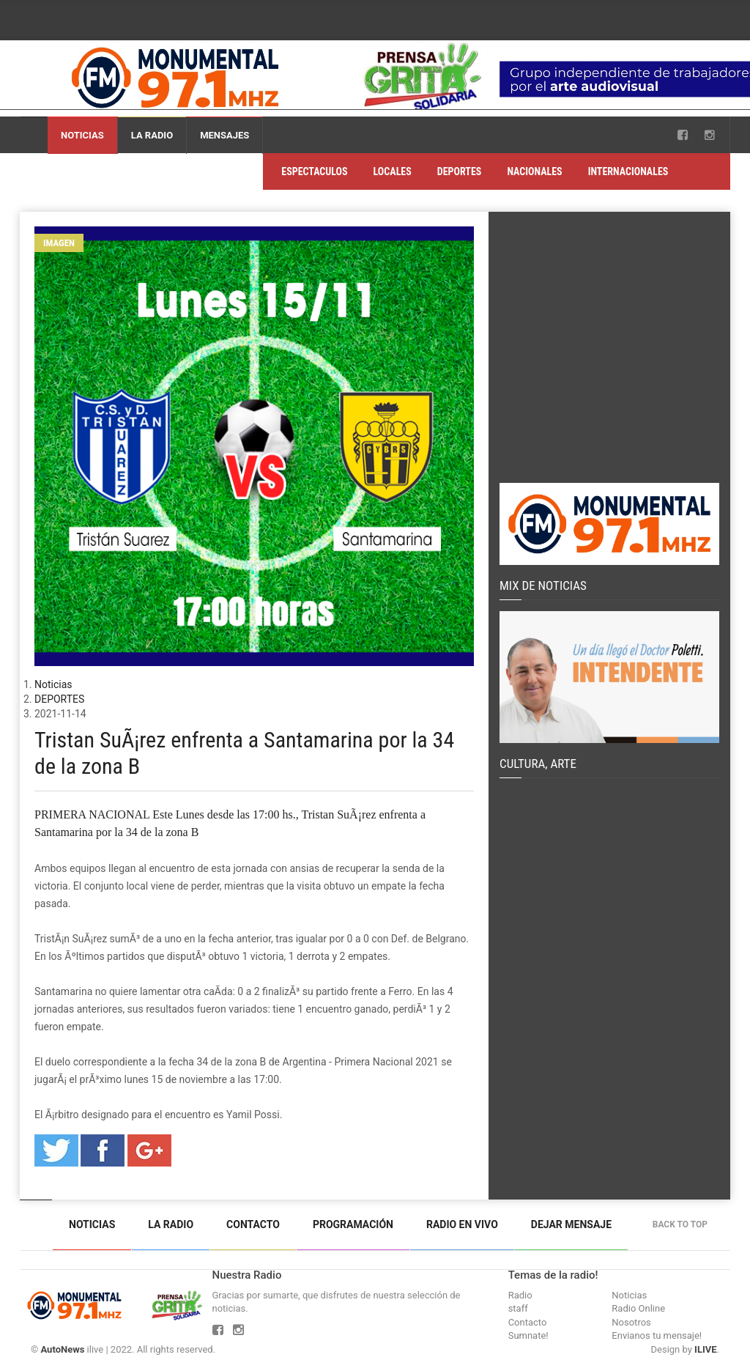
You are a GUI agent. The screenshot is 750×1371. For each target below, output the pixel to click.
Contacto (253, 1224)
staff (518, 1308)
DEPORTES (459, 171)
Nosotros (631, 1322)
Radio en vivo (462, 1224)
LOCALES (393, 171)
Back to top (684, 1224)
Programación (353, 1224)
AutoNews (62, 1349)
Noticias (82, 135)
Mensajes (224, 135)
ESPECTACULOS (314, 171)
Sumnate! (528, 1335)
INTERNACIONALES (628, 171)
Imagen (59, 242)
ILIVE (705, 1349)
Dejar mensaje (571, 1224)
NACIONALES (534, 171)
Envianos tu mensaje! (657, 1335)
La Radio (152, 135)
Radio (520, 1295)
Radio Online (638, 1308)
